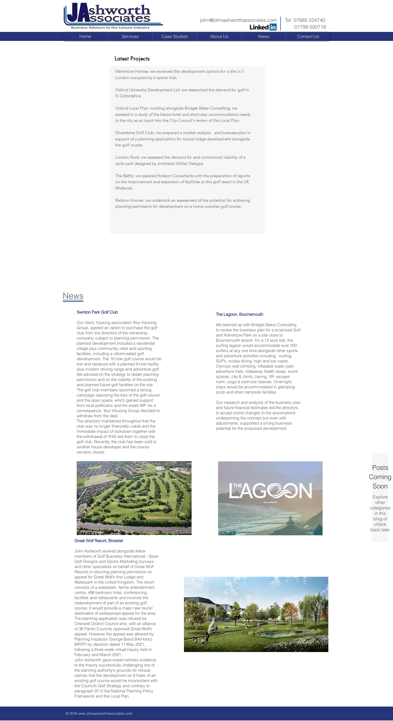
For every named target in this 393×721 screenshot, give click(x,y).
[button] (174, 36)
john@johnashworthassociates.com (238, 20)
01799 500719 (310, 27)
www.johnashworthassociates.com (105, 713)
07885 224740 (309, 20)
